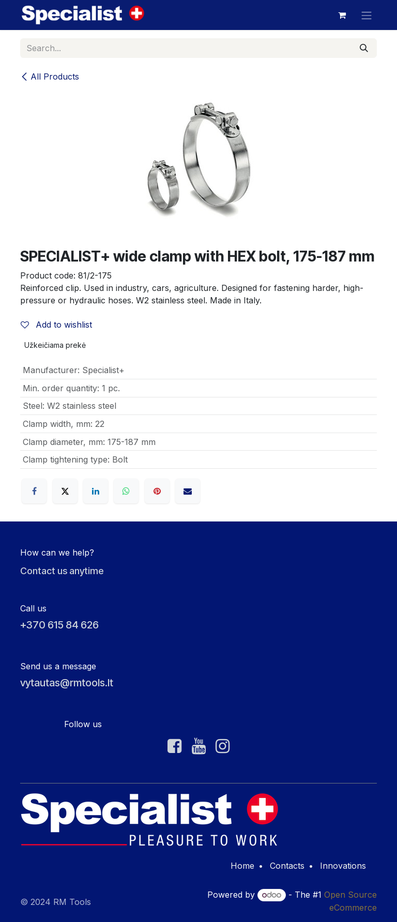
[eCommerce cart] (341, 15)
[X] (65, 491)
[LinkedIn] (95, 491)
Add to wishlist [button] (56, 324)
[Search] (364, 48)
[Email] (187, 491)
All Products (49, 76)
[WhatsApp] (126, 491)
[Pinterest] (157, 491)
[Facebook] (34, 491)
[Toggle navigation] (366, 15)
